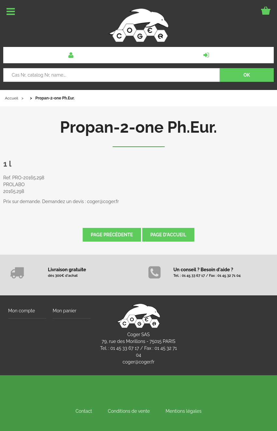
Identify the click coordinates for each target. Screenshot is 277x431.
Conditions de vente (129, 411)
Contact (84, 411)
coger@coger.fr (139, 361)
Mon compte (21, 310)
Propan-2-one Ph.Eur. (138, 127)
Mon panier (64, 310)
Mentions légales (183, 411)
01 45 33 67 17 (124, 348)
